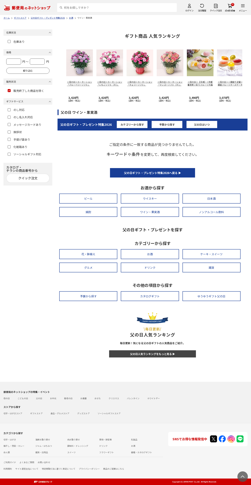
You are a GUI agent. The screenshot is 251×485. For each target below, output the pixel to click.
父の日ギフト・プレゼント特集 (86, 124)
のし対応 (16, 110)
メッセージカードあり (24, 124)
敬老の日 (68, 398)
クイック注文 (216, 10)
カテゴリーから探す (132, 124)
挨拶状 (15, 132)
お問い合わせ (44, 462)
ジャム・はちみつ (43, 445)
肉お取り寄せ (73, 439)
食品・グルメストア (60, 413)
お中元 (53, 398)
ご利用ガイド (9, 462)
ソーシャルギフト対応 (24, 154)
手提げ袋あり (19, 139)
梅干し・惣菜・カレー (13, 445)
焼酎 (88, 212)
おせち (97, 398)
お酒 (150, 254)
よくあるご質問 (27, 462)
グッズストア (83, 413)
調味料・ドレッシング (77, 445)
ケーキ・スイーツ (211, 254)
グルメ (88, 267)
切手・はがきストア (12, 413)
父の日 (39, 398)
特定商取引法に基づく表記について (58, 468)
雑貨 (211, 267)
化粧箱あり (17, 147)
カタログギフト (150, 296)
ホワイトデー (153, 398)
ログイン (189, 10)
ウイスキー (150, 198)
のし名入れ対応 (20, 117)
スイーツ (71, 452)
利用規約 (7, 468)
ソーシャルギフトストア (109, 413)
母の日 (6, 398)
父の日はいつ (202, 124)
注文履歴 (202, 10)
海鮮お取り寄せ (42, 439)
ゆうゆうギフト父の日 (211, 296)
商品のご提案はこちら (113, 468)
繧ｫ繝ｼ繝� (230, 10)
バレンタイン (133, 398)
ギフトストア (36, 413)
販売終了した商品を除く (26, 91)
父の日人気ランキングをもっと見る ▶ (152, 354)
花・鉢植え (88, 254)
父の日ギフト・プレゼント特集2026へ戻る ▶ (152, 173)
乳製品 (134, 439)
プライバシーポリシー (89, 468)
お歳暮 (83, 398)
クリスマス (114, 398)
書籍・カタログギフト (141, 452)
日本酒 (211, 198)
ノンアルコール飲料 (211, 212)
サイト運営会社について (26, 468)
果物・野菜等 (105, 439)
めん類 (6, 452)
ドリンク (149, 267)
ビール (88, 198)
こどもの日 (23, 398)
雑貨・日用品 (41, 452)
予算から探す (167, 124)
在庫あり (16, 41)
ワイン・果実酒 (150, 212)
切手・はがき (9, 439)
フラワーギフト (106, 452)
